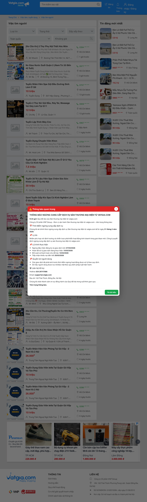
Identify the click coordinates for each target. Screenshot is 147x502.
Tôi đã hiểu (111, 292)
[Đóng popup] (116, 209)
